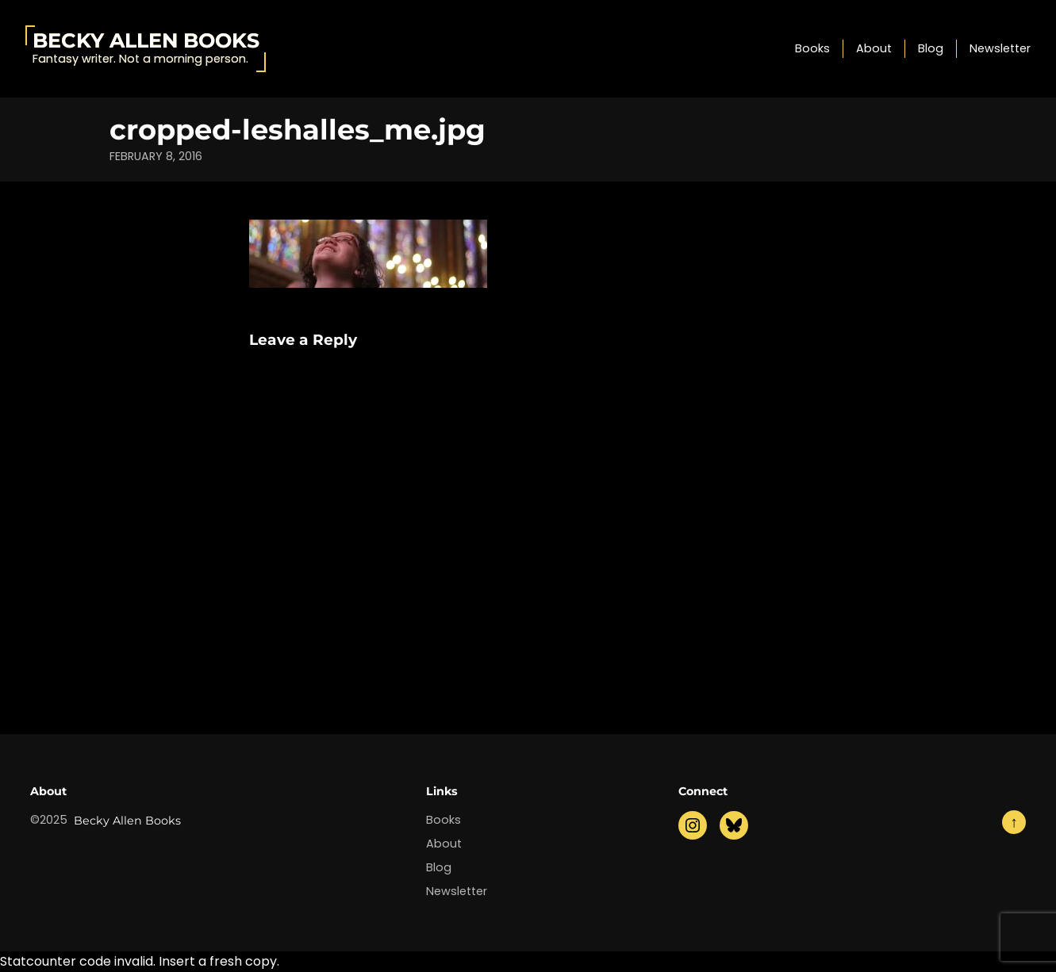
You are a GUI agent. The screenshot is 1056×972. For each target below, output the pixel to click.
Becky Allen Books (146, 40)
